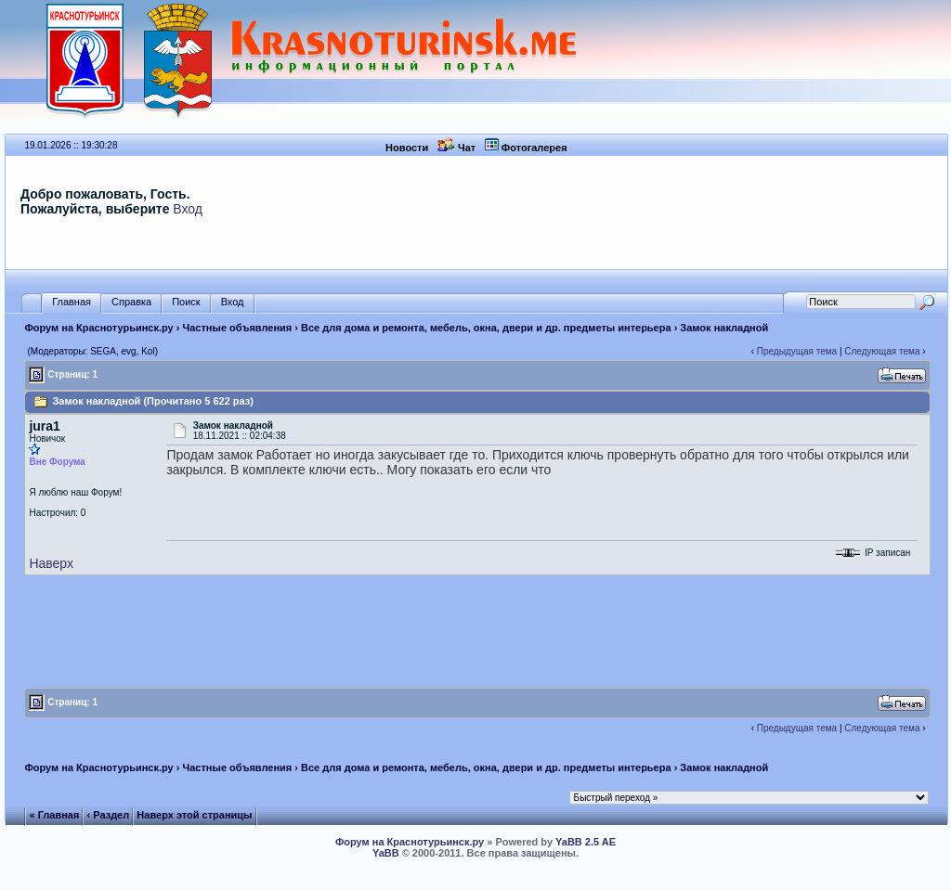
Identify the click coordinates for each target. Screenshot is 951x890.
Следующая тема (881, 351)
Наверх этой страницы (194, 814)
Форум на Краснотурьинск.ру (98, 327)
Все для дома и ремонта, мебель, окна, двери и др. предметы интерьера (486, 327)
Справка (131, 302)
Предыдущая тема (797, 351)
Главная (71, 302)
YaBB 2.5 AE (585, 841)
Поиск (186, 302)
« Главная (54, 814)
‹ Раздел (108, 814)
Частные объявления (238, 327)
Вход (187, 208)
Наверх (51, 563)
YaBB (385, 852)
